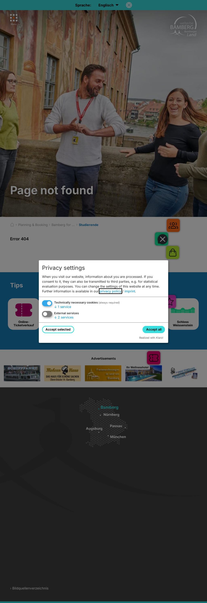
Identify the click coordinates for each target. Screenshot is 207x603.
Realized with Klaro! (151, 337)
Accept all (154, 329)
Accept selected (58, 329)
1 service (62, 307)
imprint (130, 291)
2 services (63, 317)
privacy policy (110, 291)
